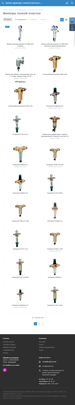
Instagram (5, 370)
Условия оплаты (8, 342)
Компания (42, 338)
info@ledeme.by (47, 366)
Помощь (6, 338)
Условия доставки (9, 344)
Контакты (42, 342)
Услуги (41, 344)
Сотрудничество (8, 350)
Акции (41, 350)
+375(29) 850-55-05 (49, 362)
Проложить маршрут (49, 375)
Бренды (5, 353)
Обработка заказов (9, 347)
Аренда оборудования (46, 347)
